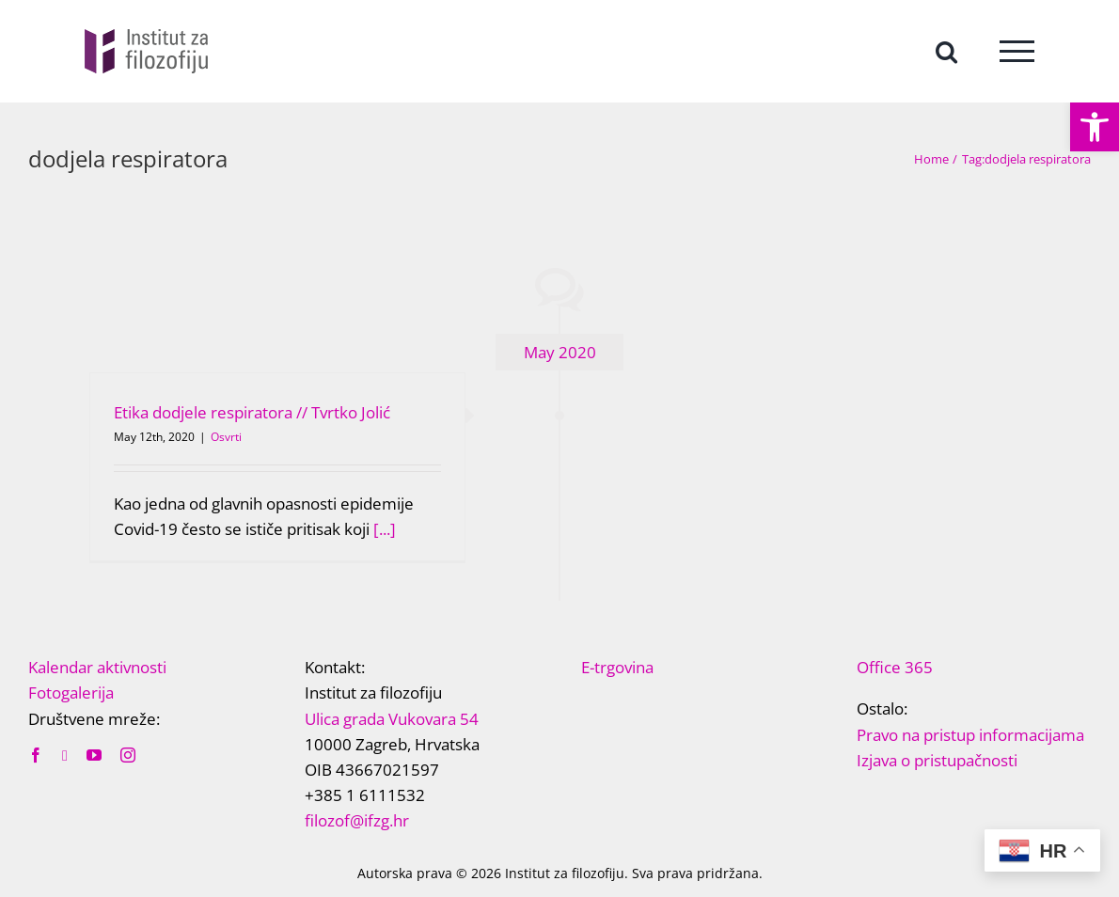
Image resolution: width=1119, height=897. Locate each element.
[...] (384, 529)
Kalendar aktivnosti (97, 667)
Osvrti (226, 437)
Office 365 (895, 667)
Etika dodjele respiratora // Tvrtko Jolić (252, 412)
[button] (1094, 126)
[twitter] (65, 755)
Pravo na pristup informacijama (970, 735)
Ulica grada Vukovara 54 (392, 719)
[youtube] (94, 755)
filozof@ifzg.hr (357, 820)
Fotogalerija (71, 692)
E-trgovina (617, 667)
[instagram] (127, 755)
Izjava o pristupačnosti (937, 760)
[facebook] (35, 755)
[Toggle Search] (946, 50)
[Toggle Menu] (1017, 51)
